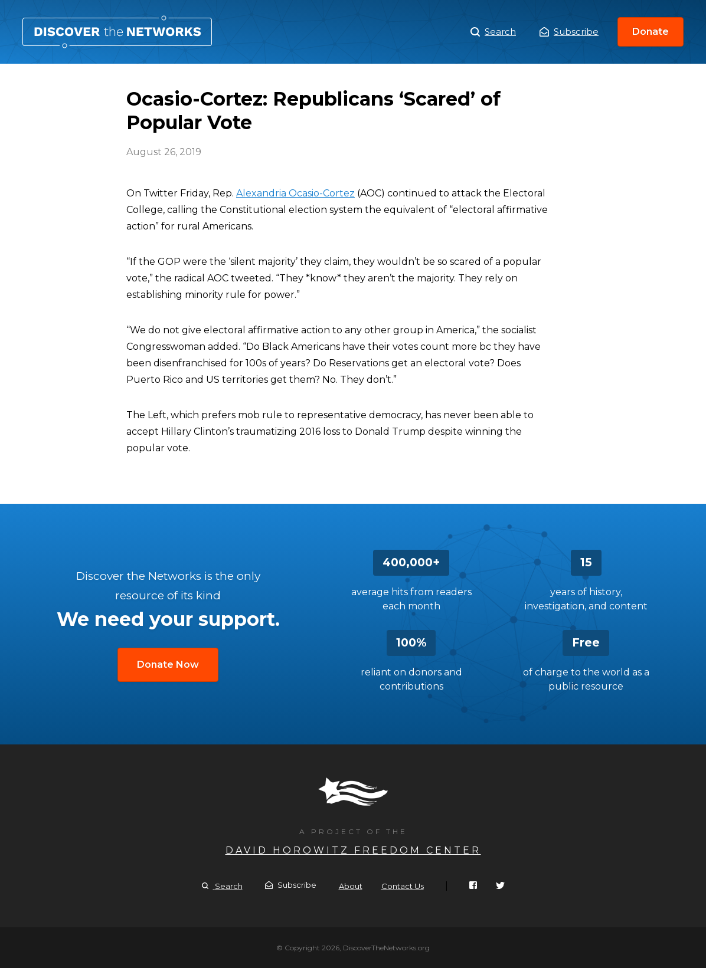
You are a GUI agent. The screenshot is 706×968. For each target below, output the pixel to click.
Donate (650, 31)
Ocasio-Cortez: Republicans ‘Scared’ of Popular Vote (117, 32)
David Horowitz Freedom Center (353, 850)
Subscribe (569, 31)
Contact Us (402, 886)
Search (493, 32)
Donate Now (168, 664)
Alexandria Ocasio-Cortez (295, 193)
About (350, 886)
